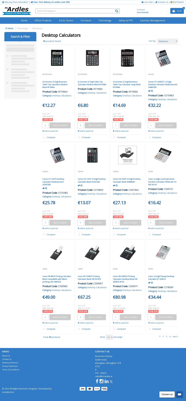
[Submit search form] (116, 10)
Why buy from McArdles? (15, 2)
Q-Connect (47, 74)
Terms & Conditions (10, 369)
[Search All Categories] (77, 11)
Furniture (86, 20)
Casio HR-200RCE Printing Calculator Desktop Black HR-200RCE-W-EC (125, 279)
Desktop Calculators (61, 95)
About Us (6, 355)
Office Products (43, 20)
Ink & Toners (66, 20)
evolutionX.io (8, 392)
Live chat (147, 2)
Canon (151, 74)
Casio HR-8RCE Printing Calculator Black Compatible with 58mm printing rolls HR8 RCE (56, 279)
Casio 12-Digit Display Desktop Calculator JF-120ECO (161, 277)
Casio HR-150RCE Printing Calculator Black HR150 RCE (89, 277)
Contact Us (161, 2)
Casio (150, 171)
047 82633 (177, 2)
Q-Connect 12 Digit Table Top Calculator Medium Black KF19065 (92, 83)
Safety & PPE (126, 20)
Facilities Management (152, 20)
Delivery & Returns (10, 362)
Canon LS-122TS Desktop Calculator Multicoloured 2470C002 (53, 182)
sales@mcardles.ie (103, 376)
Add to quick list (50, 131)
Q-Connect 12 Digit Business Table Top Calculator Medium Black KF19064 (55, 84)
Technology (104, 20)
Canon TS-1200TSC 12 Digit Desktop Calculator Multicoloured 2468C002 (162, 84)
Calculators (37, 28)
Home (24, 20)
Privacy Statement (10, 366)
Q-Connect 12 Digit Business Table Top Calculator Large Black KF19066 (127, 84)
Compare (48, 137)
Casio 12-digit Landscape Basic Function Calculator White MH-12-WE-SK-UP (162, 182)
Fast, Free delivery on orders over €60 (50, 2)
